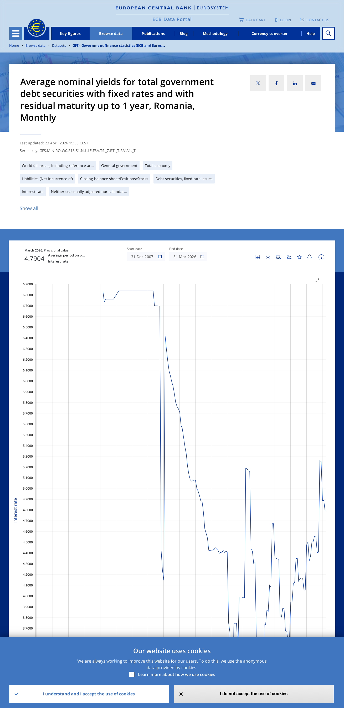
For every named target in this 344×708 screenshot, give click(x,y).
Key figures (70, 33)
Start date (134, 249)
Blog (183, 33)
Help (310, 33)
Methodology (215, 33)
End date (176, 249)
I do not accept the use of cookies (253, 693)
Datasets (59, 45)
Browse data (110, 33)
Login (285, 19)
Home (14, 45)
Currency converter (269, 33)
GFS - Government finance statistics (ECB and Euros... (119, 45)
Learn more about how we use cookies (176, 674)
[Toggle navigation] (15, 33)
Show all (29, 208)
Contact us (317, 19)
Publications (153, 33)
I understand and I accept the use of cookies (89, 694)
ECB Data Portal (172, 19)
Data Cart (255, 19)
